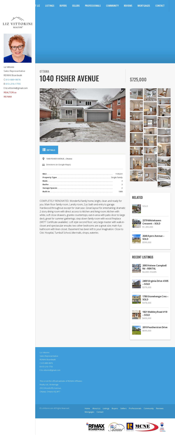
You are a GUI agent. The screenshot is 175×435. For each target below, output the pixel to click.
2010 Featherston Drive (155, 327)
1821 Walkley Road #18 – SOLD (154, 313)
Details (49, 149)
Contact (160, 5)
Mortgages (144, 5)
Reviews (128, 5)
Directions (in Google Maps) (58, 164)
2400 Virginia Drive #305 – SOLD (155, 282)
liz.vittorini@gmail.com (16, 88)
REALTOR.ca (10, 92)
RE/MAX (8, 96)
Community (112, 5)
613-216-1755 (13, 83)
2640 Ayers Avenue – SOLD (153, 237)
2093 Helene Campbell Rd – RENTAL (154, 267)
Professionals (93, 5)
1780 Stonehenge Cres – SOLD (155, 298)
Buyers (63, 5)
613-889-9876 (13, 79)
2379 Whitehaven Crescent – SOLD (151, 222)
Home (87, 408)
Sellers (76, 5)
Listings (49, 5)
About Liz (96, 408)
